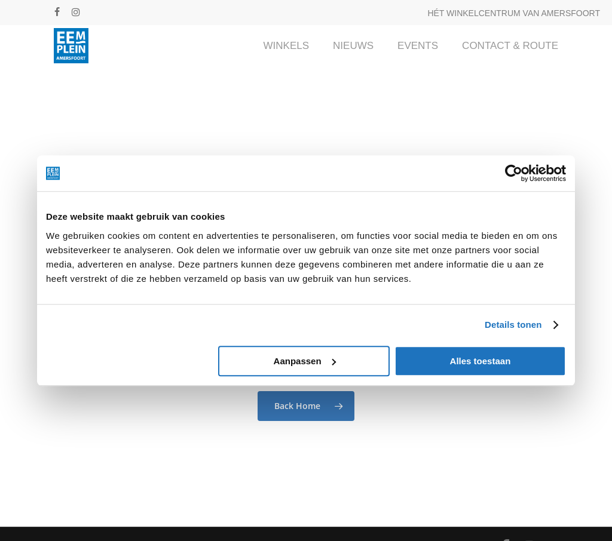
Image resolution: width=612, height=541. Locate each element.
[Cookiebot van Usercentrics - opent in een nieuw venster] (513, 173)
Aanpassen (305, 361)
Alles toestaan (480, 361)
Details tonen (513, 324)
